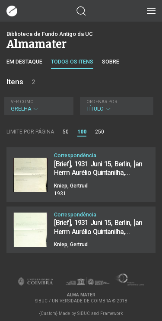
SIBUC (83, 313)
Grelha (38, 105)
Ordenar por (101, 101)
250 (99, 132)
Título (115, 105)
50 (66, 132)
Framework (111, 313)
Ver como (22, 101)
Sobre (110, 61)
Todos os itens (72, 61)
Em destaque (24, 61)
